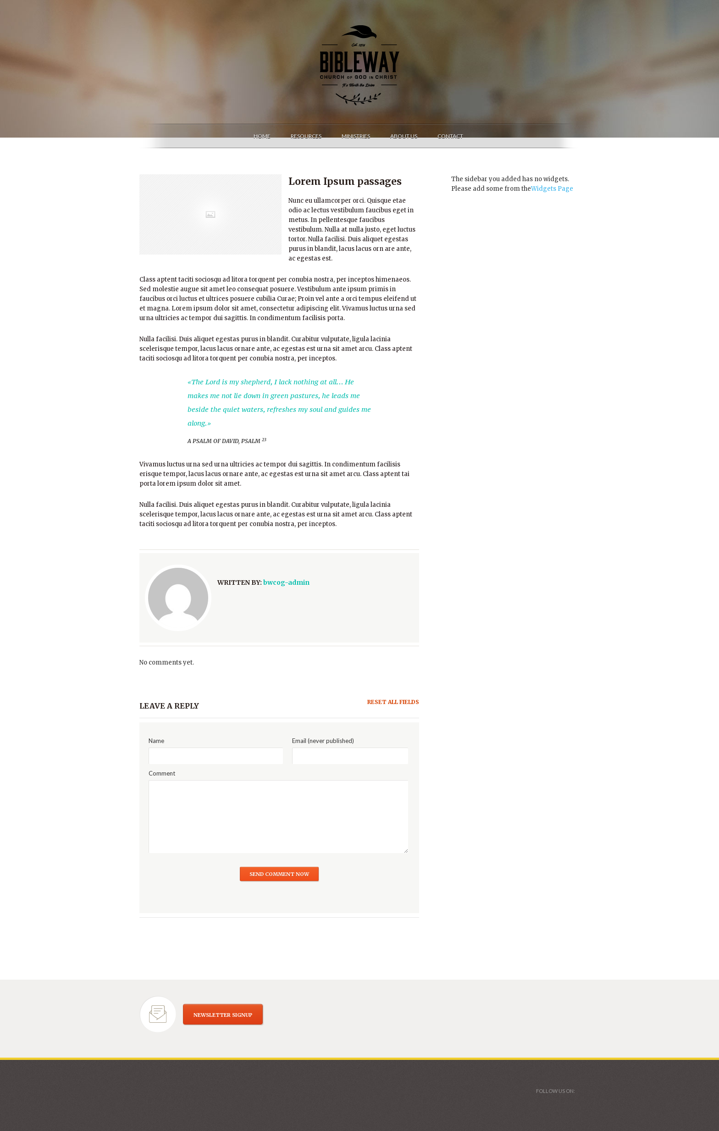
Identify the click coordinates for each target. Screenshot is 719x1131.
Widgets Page (552, 189)
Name (156, 740)
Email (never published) (323, 740)
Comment (162, 773)
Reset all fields (393, 702)
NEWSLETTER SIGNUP (223, 1015)
